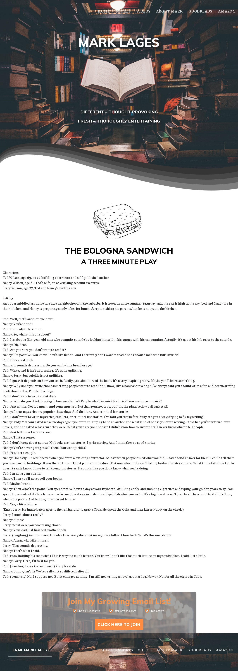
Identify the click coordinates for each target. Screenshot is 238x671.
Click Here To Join (119, 624)
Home (104, 11)
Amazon (226, 11)
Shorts (123, 11)
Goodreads (200, 11)
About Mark (169, 11)
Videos (143, 11)
